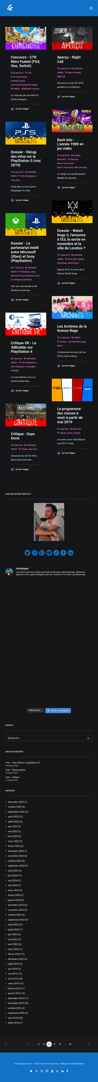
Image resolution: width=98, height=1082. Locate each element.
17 (54, 1044)
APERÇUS (78, 69)
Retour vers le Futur (65, 163)
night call (61, 77)
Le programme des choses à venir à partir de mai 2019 (70, 415)
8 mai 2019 (17, 359)
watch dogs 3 (73, 263)
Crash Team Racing (19, 77)
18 (60, 1044)
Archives (63, 342)
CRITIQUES (31, 359)
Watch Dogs (62, 263)
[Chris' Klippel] (10, 8)
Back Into (74, 159)
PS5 (22, 176)
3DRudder (15, 371)
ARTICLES (77, 429)
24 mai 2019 (65, 69)
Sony (13, 180)
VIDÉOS (16, 89)
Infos (18, 180)
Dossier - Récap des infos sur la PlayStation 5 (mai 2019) (26, 158)
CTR (29, 73)
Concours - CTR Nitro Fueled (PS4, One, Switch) (25, 61)
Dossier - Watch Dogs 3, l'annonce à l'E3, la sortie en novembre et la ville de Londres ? (71, 239)
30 (70, 1044)
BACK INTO (61, 159)
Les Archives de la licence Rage (72, 328)
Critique (24, 449)
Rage (83, 342)
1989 (76, 167)
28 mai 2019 (18, 73)
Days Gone (33, 449)
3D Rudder (31, 367)
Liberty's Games (66, 433)
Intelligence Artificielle (22, 280)
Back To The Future (65, 167)
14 (38, 1044)
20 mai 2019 (18, 172)
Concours (36, 89)
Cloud (36, 276)
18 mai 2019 (65, 255)
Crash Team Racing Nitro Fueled (24, 85)
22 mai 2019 (65, 156)
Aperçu (70, 73)
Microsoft (15, 276)
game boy (83, 167)
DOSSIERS (32, 172)
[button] (91, 8)
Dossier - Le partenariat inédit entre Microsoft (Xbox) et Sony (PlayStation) (25, 252)
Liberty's (77, 433)
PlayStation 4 (30, 363)
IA (12, 280)
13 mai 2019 (65, 338)
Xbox (33, 272)
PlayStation (26, 272)
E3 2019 (73, 259)
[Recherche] (49, 738)
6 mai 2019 (64, 429)
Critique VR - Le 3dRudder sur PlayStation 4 (23, 347)
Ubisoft (81, 259)
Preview (77, 73)
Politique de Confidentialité (72, 1064)
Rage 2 (60, 346)
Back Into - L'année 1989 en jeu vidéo (70, 144)
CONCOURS (26, 89)
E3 (68, 259)
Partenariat (29, 276)
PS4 (22, 363)
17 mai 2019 (18, 268)
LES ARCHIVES (74, 342)
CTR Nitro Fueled (18, 81)
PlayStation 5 (30, 176)
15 (44, 1044)
